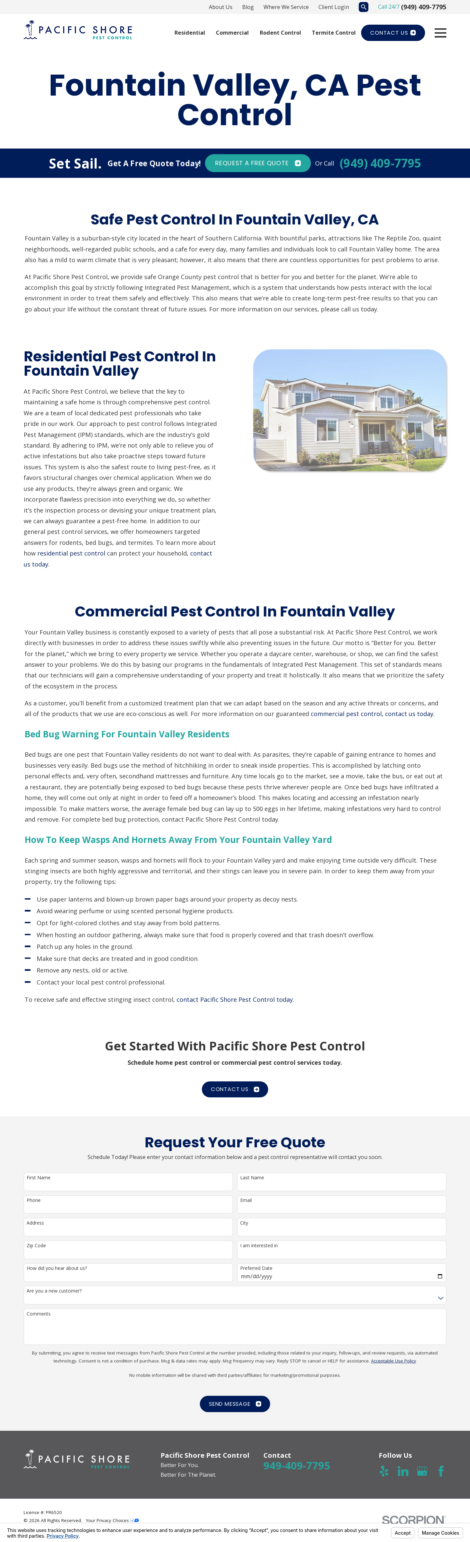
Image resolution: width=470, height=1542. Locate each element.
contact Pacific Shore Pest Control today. (236, 1006)
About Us (221, 7)
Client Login (333, 7)
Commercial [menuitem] (232, 32)
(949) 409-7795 (423, 7)
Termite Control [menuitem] (334, 32)
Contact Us (393, 33)
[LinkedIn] (403, 1471)
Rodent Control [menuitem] (280, 32)
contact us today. (410, 720)
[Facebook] (441, 1471)
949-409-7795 (296, 1465)
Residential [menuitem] (190, 32)
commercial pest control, (347, 720)
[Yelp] (384, 1471)
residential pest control (65, 553)
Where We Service (286, 7)
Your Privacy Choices (112, 1520)
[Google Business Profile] (422, 1471)
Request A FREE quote (258, 163)
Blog (248, 7)
